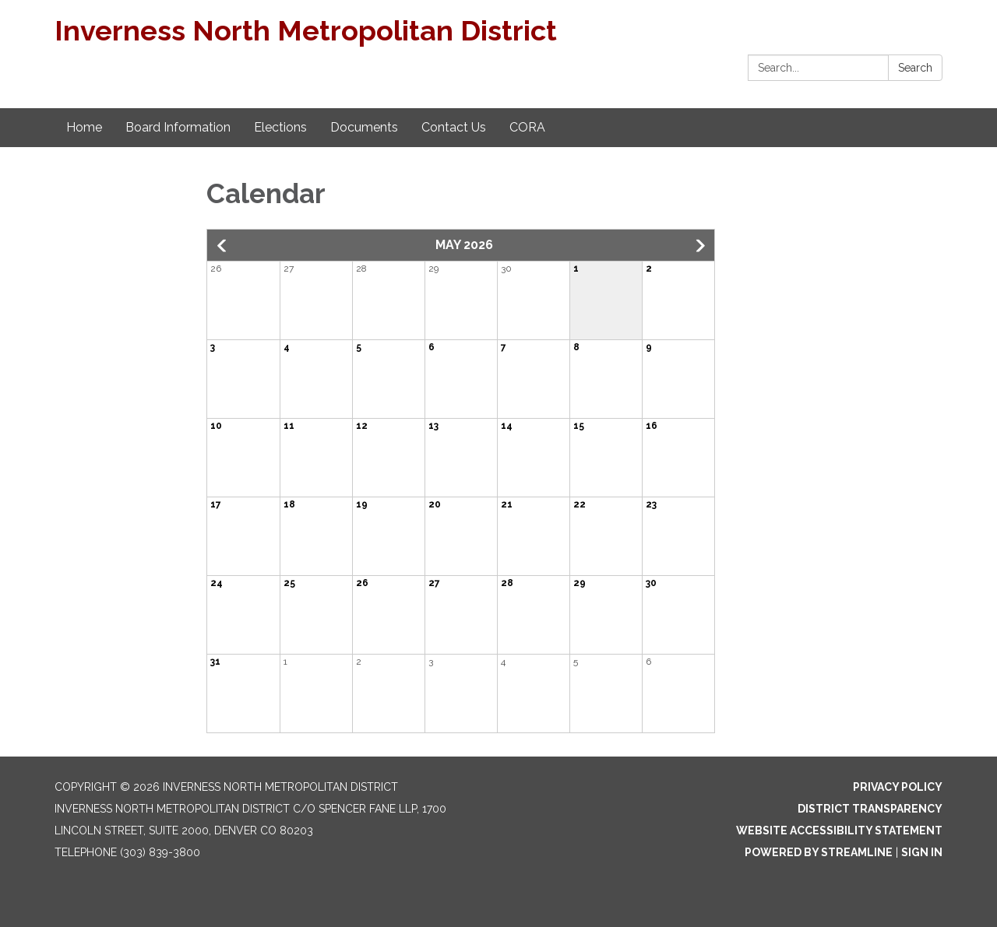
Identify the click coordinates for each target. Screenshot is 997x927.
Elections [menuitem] (280, 127)
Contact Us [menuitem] (453, 127)
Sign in (921, 852)
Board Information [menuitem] (178, 127)
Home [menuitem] (84, 127)
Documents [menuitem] (364, 127)
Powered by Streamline (819, 852)
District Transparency (870, 808)
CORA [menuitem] (527, 127)
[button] (222, 246)
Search (915, 67)
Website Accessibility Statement (839, 830)
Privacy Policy (897, 787)
